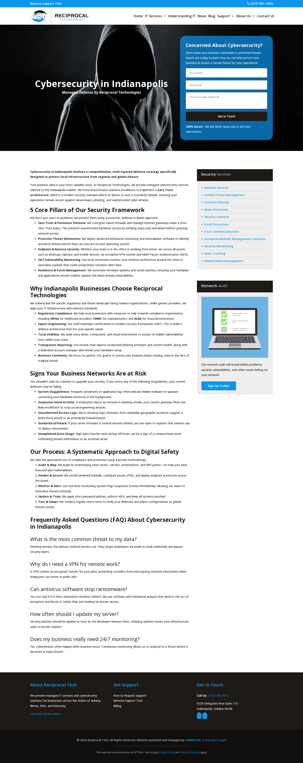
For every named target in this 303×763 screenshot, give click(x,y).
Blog (211, 16)
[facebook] (199, 715)
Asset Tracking (214, 253)
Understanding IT (182, 16)
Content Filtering (216, 202)
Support (223, 16)
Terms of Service (190, 752)
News (202, 16)
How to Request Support (129, 695)
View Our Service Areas (45, 714)
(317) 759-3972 (218, 695)
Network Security (216, 188)
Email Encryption (216, 224)
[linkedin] (204, 715)
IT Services (153, 16)
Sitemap (210, 740)
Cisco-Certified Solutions (221, 231)
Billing (117, 706)
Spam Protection (216, 209)
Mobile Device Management (223, 261)
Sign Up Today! (219, 386)
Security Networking (218, 246)
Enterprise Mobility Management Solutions (235, 239)
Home (138, 16)
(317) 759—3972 (262, 3)
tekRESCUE (193, 740)
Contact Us (265, 16)
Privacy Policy (166, 752)
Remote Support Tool (45, 3)
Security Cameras (216, 217)
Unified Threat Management (224, 195)
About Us (243, 16)
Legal (222, 740)
